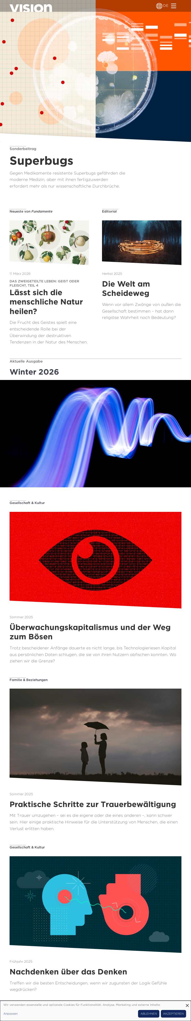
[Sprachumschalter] (159, 6)
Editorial (109, 211)
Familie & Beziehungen (29, 680)
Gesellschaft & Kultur (27, 503)
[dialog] (95, 1011)
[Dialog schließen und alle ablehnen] (187, 1004)
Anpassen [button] (10, 1013)
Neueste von (31, 211)
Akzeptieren (173, 1013)
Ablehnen (148, 1013)
